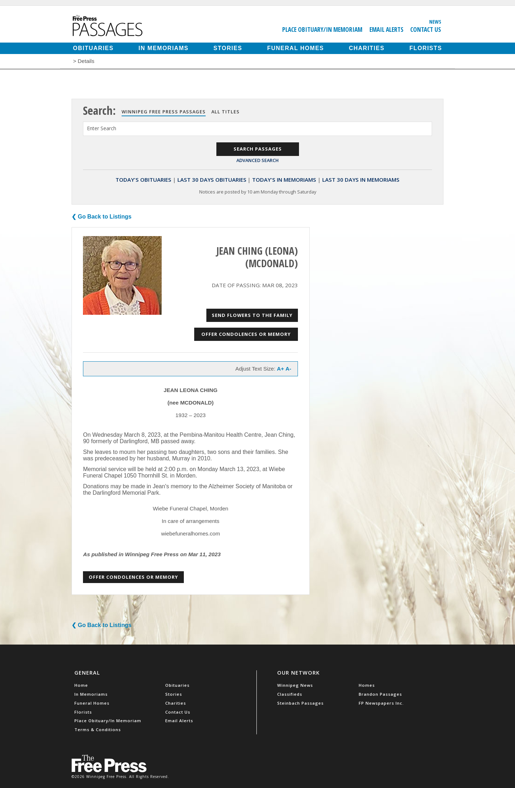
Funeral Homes (295, 48)
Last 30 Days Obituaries (211, 179)
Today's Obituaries (143, 179)
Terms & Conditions (97, 729)
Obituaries (93, 48)
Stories (228, 48)
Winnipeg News (295, 685)
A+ (280, 369)
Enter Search (101, 128)
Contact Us (425, 29)
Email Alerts (386, 29)
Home (81, 685)
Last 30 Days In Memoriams (360, 179)
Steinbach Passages (300, 703)
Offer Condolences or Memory (246, 334)
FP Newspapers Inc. (381, 703)
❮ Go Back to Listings (102, 217)
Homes (367, 685)
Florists (425, 48)
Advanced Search (257, 160)
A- (288, 369)
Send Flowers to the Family (252, 315)
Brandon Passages (380, 694)
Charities (366, 48)
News (435, 21)
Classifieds (289, 694)
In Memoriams (163, 48)
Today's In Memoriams (284, 179)
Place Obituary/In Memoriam (322, 29)
